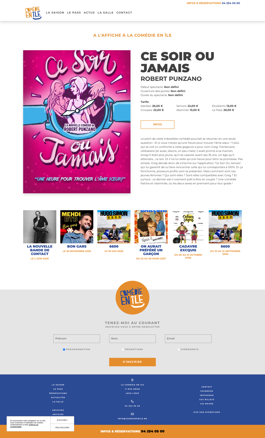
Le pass (74, 12)
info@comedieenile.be (132, 419)
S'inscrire (132, 362)
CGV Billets (206, 399)
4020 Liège (132, 393)
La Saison (55, 12)
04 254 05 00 (132, 406)
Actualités (58, 397)
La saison (58, 385)
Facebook (206, 391)
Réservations (58, 393)
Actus (89, 12)
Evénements (188, 349)
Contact (124, 12)
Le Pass (58, 389)
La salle (106, 12)
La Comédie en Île (132, 385)
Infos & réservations (213, 3)
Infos (157, 124)
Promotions (132, 349)
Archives (58, 410)
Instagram (207, 395)
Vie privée (207, 404)
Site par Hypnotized (207, 412)
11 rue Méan (132, 389)
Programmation (76, 349)
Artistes (58, 414)
